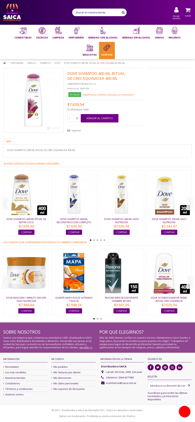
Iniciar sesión (176, 16)
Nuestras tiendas (15, 378)
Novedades (12, 366)
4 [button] (101, 240)
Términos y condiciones (19, 389)
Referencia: (73, 88)
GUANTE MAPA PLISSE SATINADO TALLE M (74, 299)
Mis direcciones (62, 378)
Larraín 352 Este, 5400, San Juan (124, 372)
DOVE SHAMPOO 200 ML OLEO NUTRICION (169, 220)
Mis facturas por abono (67, 372)
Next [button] (189, 203)
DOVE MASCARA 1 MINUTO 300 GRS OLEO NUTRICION (26, 299)
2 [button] (94, 240)
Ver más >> (86, 347)
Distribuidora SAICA (113, 366)
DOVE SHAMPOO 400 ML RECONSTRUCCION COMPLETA (74, 220)
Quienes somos (14, 394)
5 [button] (104, 240)
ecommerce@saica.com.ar (121, 383)
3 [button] (97, 240)
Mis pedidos (61, 366)
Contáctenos (12, 383)
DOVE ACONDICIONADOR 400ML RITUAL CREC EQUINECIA (169, 299)
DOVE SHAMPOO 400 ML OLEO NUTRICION (121, 220)
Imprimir (76, 130)
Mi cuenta (57, 359)
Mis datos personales (66, 383)
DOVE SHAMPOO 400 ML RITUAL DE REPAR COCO (26, 220)
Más (8, 141)
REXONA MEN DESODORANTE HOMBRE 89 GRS (121, 299)
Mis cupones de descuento (69, 389)
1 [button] (90, 240)
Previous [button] (5, 203)
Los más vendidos (15, 372)
